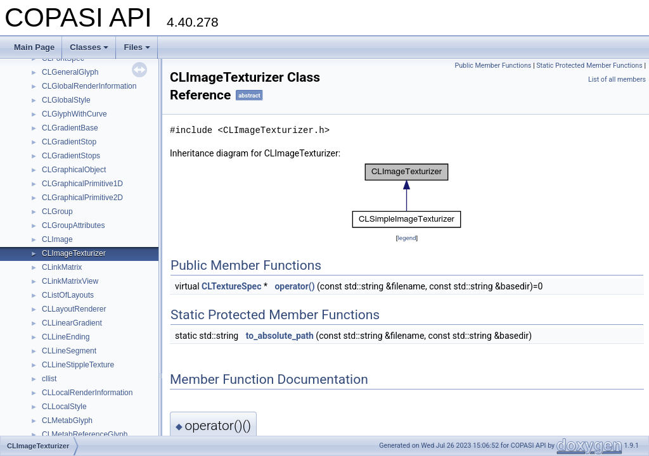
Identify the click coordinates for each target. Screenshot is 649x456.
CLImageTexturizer (74, 253)
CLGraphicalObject (74, 169)
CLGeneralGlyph (70, 72)
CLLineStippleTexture (78, 364)
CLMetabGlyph (67, 420)
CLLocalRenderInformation (87, 392)
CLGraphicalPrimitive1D (82, 183)
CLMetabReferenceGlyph (84, 434)
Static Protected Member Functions (589, 65)
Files (137, 47)
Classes (89, 47)
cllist (49, 378)
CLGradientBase (70, 128)
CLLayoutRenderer (74, 309)
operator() (294, 286)
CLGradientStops (71, 155)
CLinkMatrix (62, 267)
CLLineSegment (69, 350)
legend (406, 237)
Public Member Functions (492, 65)
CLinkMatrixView (70, 281)
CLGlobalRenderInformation (89, 86)
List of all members (617, 79)
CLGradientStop (69, 141)
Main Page (34, 47)
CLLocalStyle (64, 406)
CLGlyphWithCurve (74, 114)
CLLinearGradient (72, 323)
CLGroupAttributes (73, 225)
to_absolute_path (280, 336)
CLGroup (57, 211)
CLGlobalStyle (66, 100)
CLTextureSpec (231, 286)
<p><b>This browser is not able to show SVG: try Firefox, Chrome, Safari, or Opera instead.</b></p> (407, 195)
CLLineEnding (65, 336)
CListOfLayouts (68, 295)
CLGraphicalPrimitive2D (82, 197)
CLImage (57, 239)
